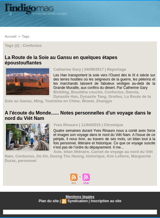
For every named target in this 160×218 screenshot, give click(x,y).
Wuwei (88, 101)
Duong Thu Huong (67, 156)
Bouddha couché (86, 92)
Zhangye (104, 101)
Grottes (115, 96)
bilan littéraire (76, 151)
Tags (25, 36)
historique (95, 156)
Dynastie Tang (93, 96)
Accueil (10, 36)
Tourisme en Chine (62, 101)
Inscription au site (106, 201)
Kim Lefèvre (118, 156)
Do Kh (42, 156)
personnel (27, 160)
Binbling (61, 92)
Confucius (114, 92)
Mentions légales (80, 197)
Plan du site (49, 201)
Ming (38, 101)
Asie (57, 151)
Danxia (132, 92)
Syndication (78, 201)
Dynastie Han (65, 96)
